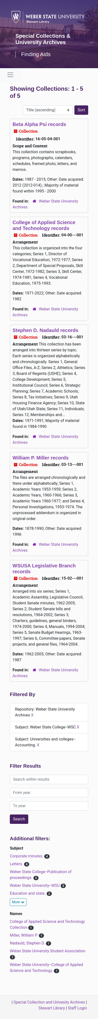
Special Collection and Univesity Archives (49, 1002)
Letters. (17, 864)
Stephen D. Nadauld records (45, 330)
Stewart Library (52, 1008)
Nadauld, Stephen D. (28, 943)
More (18, 902)
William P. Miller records (41, 457)
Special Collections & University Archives (42, 39)
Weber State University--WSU (35, 885)
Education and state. (28, 893)
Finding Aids (36, 54)
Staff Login (77, 1008)
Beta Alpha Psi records (39, 124)
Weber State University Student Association (47, 951)
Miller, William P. (24, 935)
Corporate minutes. (27, 856)
